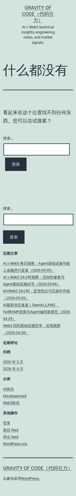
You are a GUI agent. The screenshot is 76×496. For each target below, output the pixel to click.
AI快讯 (8, 389)
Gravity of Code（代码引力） (38, 14)
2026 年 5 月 (13, 362)
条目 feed (10, 430)
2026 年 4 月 (13, 369)
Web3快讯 (11, 403)
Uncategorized (15, 396)
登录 (6, 423)
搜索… (8, 138)
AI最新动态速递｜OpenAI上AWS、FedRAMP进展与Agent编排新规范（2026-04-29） (37, 312)
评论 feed (10, 437)
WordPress (30, 478)
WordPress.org (15, 444)
